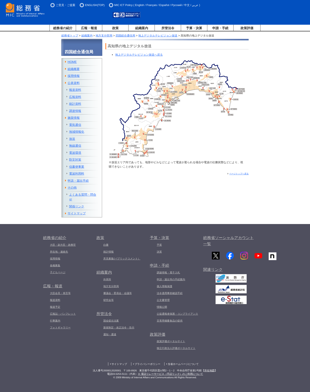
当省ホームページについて (183, 364)
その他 (72, 187)
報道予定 (55, 306)
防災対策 (75, 159)
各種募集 (55, 265)
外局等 (107, 279)
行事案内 (55, 320)
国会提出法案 (111, 320)
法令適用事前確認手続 (170, 293)
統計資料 (75, 103)
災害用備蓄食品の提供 (170, 320)
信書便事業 (76, 166)
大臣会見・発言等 (60, 293)
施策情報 (74, 117)
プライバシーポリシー (147, 364)
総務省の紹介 (63, 28)
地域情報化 (76, 131)
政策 (115, 28)
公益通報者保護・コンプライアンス (177, 313)
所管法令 (167, 28)
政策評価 (246, 28)
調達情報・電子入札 (168, 272)
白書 (105, 244)
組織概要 (74, 69)
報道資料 (75, 90)
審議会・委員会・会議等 (117, 293)
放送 (72, 138)
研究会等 (108, 300)
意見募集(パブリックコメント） (121, 258)
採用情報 (74, 76)
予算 (159, 244)
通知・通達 (109, 334)
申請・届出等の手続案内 (171, 279)
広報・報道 (89, 28)
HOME (72, 62)
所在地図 (209, 370)
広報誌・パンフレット (63, 313)
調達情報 (75, 111)
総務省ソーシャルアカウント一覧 (228, 241)
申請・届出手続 (78, 180)
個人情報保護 (164, 286)
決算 (159, 251)
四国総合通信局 (125, 35)
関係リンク (76, 206)
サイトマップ (77, 213)
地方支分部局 (104, 35)
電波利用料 (76, 173)
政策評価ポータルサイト (171, 341)
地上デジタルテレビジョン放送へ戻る (139, 54)
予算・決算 (194, 28)
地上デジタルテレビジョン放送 (157, 35)
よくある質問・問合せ (82, 197)
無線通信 (75, 145)
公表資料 (74, 83)
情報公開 (162, 306)
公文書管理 (163, 300)
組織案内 (141, 28)
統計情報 (108, 251)
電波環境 (75, 152)
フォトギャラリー (60, 327)
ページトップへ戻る (239, 173)
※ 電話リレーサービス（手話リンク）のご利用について (170, 374)
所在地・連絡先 (59, 251)
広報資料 (75, 97)
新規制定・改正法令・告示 (118, 327)
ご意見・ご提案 (65, 5)
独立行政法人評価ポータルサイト (176, 348)
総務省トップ (69, 35)
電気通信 (75, 125)
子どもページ (57, 272)
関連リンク (213, 271)
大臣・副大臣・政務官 (63, 244)
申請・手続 (220, 28)
